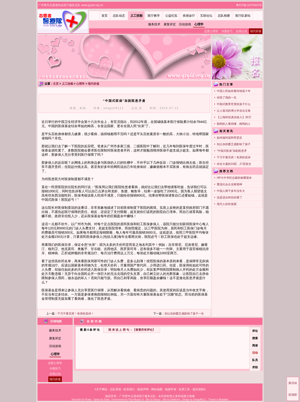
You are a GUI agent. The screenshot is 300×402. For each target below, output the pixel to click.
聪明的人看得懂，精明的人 (234, 123)
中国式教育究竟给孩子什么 (234, 104)
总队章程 (115, 389)
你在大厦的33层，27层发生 (234, 164)
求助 (255, 367)
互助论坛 (206, 15)
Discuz (157, 399)
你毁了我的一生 (226, 97)
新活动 (293, 383)
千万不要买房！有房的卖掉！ (75, 313)
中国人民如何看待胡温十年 (234, 91)
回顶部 (293, 394)
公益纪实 (171, 15)
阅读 (255, 345)
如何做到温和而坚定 (229, 137)
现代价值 (255, 31)
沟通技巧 (226, 31)
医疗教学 (154, 15)
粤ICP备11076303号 (249, 5)
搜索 (255, 338)
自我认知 (241, 31)
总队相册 (224, 15)
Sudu (106, 399)
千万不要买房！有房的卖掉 (234, 157)
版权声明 (143, 389)
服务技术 (154, 24)
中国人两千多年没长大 (231, 191)
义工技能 (136, 15)
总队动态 (119, 15)
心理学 (198, 24)
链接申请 (170, 389)
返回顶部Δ (199, 389)
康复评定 (170, 24)
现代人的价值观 (226, 204)
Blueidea (223, 399)
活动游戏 (185, 24)
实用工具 (184, 389)
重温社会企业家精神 (229, 184)
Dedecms (175, 399)
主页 (56, 83)
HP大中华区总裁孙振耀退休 (234, 177)
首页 (104, 15)
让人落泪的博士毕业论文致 (234, 110)
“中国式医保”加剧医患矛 (232, 150)
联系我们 (129, 389)
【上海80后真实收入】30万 (234, 117)
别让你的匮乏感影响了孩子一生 (184, 313)
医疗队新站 (243, 15)
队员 (255, 360)
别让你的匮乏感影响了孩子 (234, 144)
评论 (255, 331)
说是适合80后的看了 (229, 197)
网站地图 (156, 389)
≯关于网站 (100, 389)
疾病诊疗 (189, 15)
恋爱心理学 (211, 31)
